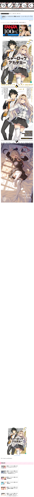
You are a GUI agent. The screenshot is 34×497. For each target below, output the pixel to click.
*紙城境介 (14, 13)
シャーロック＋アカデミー (5, 13)
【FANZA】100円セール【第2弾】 (17, 31)
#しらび (11, 13)
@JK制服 (18, 13)
